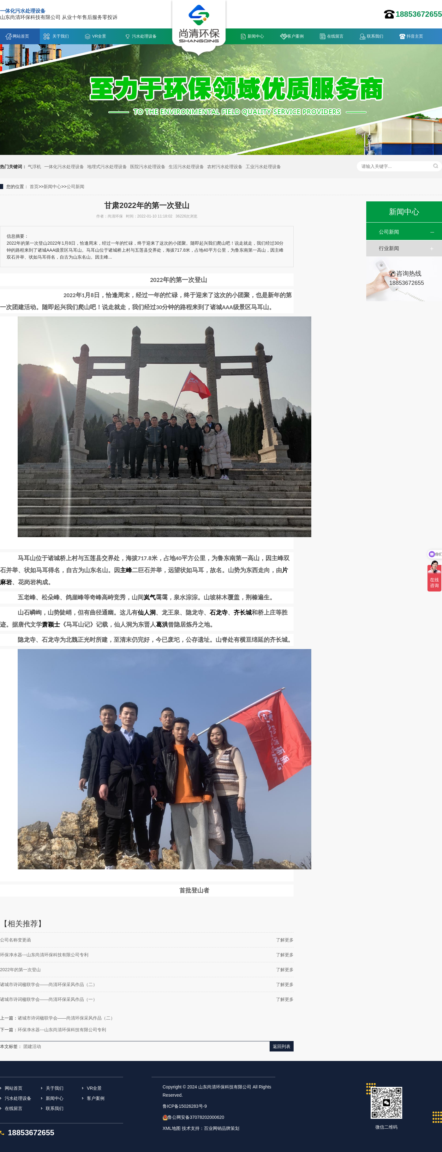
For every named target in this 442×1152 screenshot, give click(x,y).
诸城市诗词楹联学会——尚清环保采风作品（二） (48, 984)
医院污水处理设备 (147, 166)
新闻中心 (256, 36)
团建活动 (32, 1046)
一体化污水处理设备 (64, 166)
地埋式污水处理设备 (107, 166)
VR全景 (99, 36)
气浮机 (34, 166)
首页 (34, 186)
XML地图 (172, 1128)
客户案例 (295, 36)
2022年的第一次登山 (20, 969)
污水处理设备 (144, 36)
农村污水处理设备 (224, 166)
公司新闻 (75, 186)
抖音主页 (415, 36)
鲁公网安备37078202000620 (196, 1117)
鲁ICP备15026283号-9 (185, 1106)
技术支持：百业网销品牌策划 (210, 1128)
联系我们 (375, 36)
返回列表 (281, 1046)
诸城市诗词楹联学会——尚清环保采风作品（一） (48, 999)
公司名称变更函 (15, 939)
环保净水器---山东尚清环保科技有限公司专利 (44, 954)
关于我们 (60, 36)
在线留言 (335, 36)
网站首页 (21, 36)
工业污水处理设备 (263, 166)
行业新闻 (389, 248)
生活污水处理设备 (186, 166)
